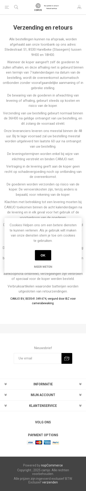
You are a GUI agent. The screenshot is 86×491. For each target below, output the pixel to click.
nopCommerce (52, 465)
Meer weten (43, 266)
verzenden (50, 482)
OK (43, 255)
